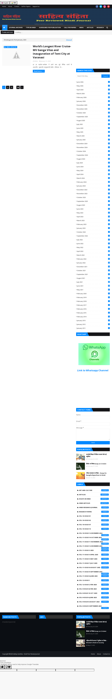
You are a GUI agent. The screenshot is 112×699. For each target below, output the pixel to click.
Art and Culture (94, 490)
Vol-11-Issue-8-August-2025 (94, 567)
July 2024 (93, 163)
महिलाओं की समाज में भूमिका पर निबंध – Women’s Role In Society (96, 642)
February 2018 (93, 301)
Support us (36, 6)
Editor (36, 61)
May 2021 (93, 290)
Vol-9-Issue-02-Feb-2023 (94, 589)
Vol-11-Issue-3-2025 (94, 550)
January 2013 (93, 320)
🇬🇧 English (4, 3)
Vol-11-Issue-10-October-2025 (94, 538)
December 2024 (93, 144)
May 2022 (93, 247)
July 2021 (93, 282)
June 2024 (93, 167)
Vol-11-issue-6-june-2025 (94, 576)
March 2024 (93, 178)
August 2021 (93, 278)
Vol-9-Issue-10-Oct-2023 (94, 593)
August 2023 (93, 205)
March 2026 (93, 94)
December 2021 (93, 267)
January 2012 (93, 324)
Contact (16, 6)
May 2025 (93, 132)
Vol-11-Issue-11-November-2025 (94, 542)
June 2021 (93, 286)
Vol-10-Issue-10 (94, 529)
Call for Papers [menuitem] (70, 27)
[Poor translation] (7, 667)
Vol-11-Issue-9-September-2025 (94, 572)
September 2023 (93, 201)
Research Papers (94, 512)
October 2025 (93, 113)
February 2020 (93, 294)
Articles (94, 495)
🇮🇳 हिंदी (13, 3)
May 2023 (93, 213)
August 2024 (93, 159)
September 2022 (93, 236)
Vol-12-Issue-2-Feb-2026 (94, 585)
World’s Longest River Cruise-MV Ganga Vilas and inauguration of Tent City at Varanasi (52, 51)
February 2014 (93, 317)
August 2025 (93, 120)
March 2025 (93, 136)
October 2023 (93, 197)
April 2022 (93, 251)
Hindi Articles (94, 503)
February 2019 (93, 297)
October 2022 (93, 232)
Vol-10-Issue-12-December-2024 (94, 533)
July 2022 (93, 240)
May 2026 (93, 86)
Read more (38, 71)
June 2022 (93, 244)
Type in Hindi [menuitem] (31, 27)
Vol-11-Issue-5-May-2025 (94, 559)
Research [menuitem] (100, 27)
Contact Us (106, 654)
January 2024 (93, 186)
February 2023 (93, 224)
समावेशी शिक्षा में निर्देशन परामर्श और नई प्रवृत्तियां (96, 455)
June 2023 (93, 209)
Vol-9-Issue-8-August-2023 (94, 602)
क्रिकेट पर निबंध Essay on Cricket (96, 464)
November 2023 (93, 194)
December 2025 (93, 105)
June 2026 (93, 82)
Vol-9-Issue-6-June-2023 (94, 597)
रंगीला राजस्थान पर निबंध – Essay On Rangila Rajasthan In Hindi (96, 474)
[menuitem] (4, 27)
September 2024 (93, 155)
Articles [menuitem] (90, 27)
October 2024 (93, 151)
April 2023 (93, 217)
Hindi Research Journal (94, 507)
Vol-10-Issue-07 (94, 525)
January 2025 (93, 140)
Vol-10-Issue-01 (94, 516)
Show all (69, 40)
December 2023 (93, 190)
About (10, 6)
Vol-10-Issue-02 (94, 520)
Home (4, 6)
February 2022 (93, 259)
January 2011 (93, 328)
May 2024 (93, 170)
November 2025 (93, 109)
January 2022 (93, 263)
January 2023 (93, 228)
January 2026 (93, 101)
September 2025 (93, 117)
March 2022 (93, 255)
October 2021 (93, 270)
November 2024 (93, 147)
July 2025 (93, 124)
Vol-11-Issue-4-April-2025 (94, 555)
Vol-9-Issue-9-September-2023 (94, 606)
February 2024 (93, 182)
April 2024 (93, 174)
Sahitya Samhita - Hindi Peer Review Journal (26, 654)
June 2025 (93, 128)
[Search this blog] (88, 76)
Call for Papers (25, 6)
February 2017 (93, 305)
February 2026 (93, 97)
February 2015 (93, 313)
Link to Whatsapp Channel (93, 370)
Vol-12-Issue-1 (94, 580)
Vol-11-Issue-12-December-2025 (94, 546)
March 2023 (93, 220)
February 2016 (93, 309)
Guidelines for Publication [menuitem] (50, 27)
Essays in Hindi (94, 499)
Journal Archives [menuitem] (16, 27)
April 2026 (93, 90)
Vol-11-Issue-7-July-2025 (94, 563)
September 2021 (93, 274)
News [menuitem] (81, 27)
